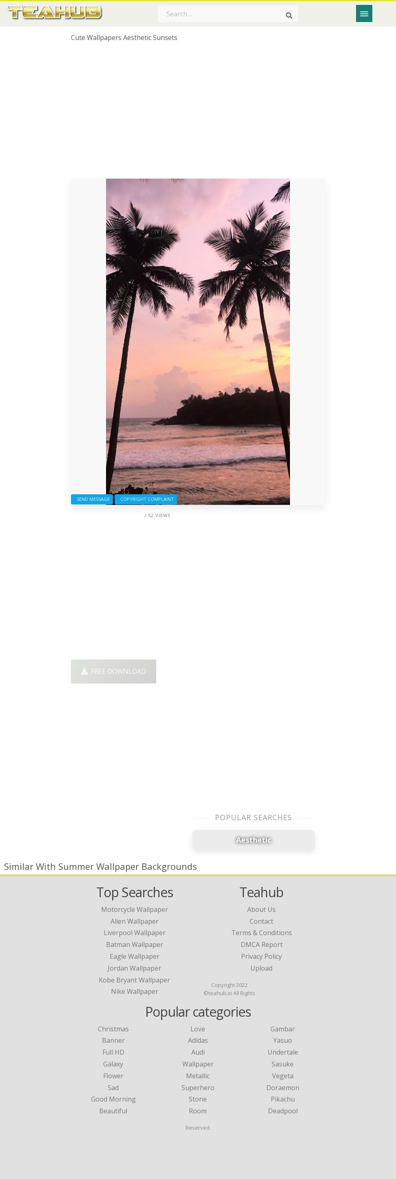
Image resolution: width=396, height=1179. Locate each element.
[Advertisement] (198, 113)
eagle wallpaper (134, 956)
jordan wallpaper (134, 968)
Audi (198, 1052)
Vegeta (283, 1075)
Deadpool (283, 1110)
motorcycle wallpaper (134, 909)
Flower (113, 1075)
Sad (113, 1087)
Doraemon (282, 1087)
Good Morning (113, 1099)
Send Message (92, 499)
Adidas (198, 1040)
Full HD (113, 1052)
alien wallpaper (135, 921)
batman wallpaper (134, 944)
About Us (261, 909)
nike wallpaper (134, 991)
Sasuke (283, 1064)
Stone (198, 1099)
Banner (113, 1040)
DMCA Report (262, 944)
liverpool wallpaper (135, 932)
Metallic (198, 1075)
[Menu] (364, 13)
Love (197, 1028)
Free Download (113, 671)
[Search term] (228, 14)
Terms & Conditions (261, 932)
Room (198, 1110)
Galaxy (113, 1064)
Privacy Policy (261, 956)
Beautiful (113, 1110)
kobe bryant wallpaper (134, 979)
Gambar (282, 1028)
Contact (261, 921)
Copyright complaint (146, 499)
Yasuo (282, 1040)
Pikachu (283, 1099)
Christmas (113, 1028)
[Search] (289, 15)
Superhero (198, 1087)
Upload (261, 968)
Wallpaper (198, 1064)
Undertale (283, 1052)
